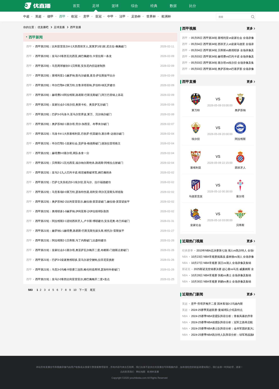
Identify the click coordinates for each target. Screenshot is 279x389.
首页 (76, 6)
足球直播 (59, 27)
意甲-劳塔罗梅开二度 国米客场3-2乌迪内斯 (217, 303)
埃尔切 (196, 138)
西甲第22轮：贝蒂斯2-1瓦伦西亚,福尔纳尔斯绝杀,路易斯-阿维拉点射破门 (79, 162)
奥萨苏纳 (240, 110)
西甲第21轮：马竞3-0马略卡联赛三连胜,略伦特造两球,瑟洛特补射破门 (77, 269)
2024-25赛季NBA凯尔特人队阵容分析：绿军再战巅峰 (223, 334)
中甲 (110, 16)
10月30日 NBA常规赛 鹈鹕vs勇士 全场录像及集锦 (221, 281)
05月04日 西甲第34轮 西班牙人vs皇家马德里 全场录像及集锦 (228, 44)
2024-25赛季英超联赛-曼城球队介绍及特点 (217, 309)
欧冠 (74, 16)
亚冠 (98, 16)
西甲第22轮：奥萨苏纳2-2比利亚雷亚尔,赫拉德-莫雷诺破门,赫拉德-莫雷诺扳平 (82, 201)
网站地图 (140, 371)
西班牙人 (240, 167)
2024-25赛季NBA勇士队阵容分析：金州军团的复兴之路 (224, 328)
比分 (192, 6)
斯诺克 (186, 269)
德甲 (50, 16)
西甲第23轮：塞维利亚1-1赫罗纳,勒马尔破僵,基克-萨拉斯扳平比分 (75, 75)
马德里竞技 (195, 196)
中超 (26, 16)
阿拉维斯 (240, 138)
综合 (134, 6)
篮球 (115, 6)
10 (75, 289)
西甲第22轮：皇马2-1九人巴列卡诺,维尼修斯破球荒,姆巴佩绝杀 (73, 172)
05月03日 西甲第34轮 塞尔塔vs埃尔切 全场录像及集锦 (224, 62)
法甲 (122, 16)
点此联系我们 (127, 371)
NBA (185, 256)
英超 (38, 16)
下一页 (83, 289)
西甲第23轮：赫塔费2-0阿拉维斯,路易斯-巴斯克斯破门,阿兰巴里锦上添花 (79, 94)
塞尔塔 (240, 196)
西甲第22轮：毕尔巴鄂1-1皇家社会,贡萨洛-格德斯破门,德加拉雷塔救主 (78, 143)
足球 (95, 6)
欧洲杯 (166, 16)
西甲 (62, 16)
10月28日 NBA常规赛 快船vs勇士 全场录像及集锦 (221, 275)
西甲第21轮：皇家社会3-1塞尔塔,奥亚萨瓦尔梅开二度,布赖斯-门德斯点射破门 (82, 250)
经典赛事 (187, 250)
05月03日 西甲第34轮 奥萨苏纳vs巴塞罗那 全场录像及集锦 (226, 68)
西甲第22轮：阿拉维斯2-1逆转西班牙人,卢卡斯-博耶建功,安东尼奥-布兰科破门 (82, 221)
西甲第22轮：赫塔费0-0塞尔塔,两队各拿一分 (62, 153)
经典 (153, 6)
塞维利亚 (195, 167)
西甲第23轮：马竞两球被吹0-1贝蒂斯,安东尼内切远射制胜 (70, 65)
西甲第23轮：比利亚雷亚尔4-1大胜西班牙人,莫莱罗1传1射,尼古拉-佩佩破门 (80, 46)
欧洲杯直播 (153, 371)
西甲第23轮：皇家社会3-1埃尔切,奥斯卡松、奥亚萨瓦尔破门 (71, 104)
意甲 (86, 16)
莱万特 (196, 110)
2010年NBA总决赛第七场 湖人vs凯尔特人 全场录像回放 (230, 250)
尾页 (92, 289)
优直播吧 (43, 27)
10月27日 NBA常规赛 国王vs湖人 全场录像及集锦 (221, 262)
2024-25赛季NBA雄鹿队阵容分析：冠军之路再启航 (222, 322)
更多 (250, 28)
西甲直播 (75, 27)
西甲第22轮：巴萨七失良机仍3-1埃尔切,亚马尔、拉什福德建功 (73, 182)
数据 (173, 6)
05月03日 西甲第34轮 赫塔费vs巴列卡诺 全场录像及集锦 (225, 56)
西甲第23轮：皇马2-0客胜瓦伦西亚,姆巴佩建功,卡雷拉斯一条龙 (73, 56)
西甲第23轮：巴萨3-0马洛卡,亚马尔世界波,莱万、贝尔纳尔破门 (73, 114)
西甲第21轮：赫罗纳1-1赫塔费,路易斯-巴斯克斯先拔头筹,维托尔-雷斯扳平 (79, 230)
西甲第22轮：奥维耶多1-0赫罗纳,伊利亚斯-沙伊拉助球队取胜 (72, 211)
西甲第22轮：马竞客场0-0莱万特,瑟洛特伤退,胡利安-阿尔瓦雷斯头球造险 (79, 191)
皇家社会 (195, 225)
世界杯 (151, 16)
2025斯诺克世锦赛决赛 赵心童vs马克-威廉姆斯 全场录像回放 (230, 269)
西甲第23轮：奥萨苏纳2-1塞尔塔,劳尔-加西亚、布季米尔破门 (72, 124)
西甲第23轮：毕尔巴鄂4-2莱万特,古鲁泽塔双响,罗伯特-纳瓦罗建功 (75, 85)
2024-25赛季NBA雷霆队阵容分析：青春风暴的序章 (222, 316)
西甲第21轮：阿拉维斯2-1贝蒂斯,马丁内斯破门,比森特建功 (70, 240)
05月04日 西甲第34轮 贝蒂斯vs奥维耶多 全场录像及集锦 (225, 50)
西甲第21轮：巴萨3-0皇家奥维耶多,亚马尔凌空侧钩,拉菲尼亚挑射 (74, 259)
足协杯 (136, 16)
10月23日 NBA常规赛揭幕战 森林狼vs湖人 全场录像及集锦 (226, 256)
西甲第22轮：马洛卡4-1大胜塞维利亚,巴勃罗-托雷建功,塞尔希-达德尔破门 (79, 133)
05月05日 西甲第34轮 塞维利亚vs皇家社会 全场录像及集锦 (226, 37)
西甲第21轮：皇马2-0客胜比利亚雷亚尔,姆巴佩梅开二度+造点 (72, 279)
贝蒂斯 (240, 225)
